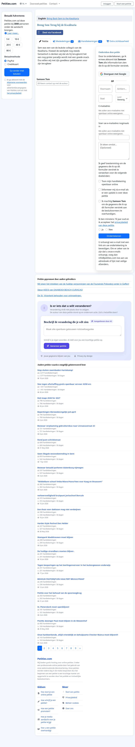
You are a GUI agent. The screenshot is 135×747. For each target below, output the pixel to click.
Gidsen (41, 687)
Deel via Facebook (49, 32)
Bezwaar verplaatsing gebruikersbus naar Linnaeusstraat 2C (66, 426)
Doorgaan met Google (113, 74)
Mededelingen (63, 41)
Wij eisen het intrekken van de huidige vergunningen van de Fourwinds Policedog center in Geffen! (83, 284)
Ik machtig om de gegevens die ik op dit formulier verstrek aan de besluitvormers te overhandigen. (114, 207)
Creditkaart (12, 64)
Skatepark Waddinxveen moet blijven (55, 537)
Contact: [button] (53, 3)
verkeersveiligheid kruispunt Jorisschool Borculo (60, 495)
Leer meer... (11, 33)
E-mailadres (104, 106)
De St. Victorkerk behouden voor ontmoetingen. (59, 296)
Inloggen (107, 3)
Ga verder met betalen (17, 72)
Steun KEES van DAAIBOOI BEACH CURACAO (60, 290)
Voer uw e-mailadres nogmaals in (114, 125)
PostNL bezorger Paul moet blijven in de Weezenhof (62, 621)
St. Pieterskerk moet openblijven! (53, 607)
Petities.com (9, 3)
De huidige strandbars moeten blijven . (56, 551)
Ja (102, 229)
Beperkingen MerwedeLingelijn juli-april (56, 412)
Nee (111, 229)
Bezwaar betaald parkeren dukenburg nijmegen (60, 467)
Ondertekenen (114, 236)
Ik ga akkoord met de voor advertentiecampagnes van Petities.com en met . (17, 86)
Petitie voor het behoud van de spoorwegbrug (59, 593)
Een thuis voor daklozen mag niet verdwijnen (59, 509)
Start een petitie (124, 3)
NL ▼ (23, 3)
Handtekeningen (90, 41)
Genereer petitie (56, 346)
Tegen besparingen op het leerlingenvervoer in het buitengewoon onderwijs (73, 565)
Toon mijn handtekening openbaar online (114, 183)
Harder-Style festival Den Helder (52, 523)
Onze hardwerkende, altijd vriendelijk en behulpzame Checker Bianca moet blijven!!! (77, 634)
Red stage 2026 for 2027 (48, 398)
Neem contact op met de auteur (53, 83)
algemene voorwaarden (17, 82)
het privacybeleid (14, 93)
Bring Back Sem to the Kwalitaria (63, 18)
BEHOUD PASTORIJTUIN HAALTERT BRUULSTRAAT (60, 579)
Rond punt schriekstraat (48, 440)
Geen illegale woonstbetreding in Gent (55, 453)
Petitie (43, 41)
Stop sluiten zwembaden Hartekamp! (55, 370)
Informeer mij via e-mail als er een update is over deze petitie (115, 192)
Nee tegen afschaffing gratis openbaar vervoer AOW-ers (64, 384)
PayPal (10, 60)
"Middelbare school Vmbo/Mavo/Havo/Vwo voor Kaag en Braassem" (69, 481)
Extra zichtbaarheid (118, 41)
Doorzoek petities (38, 3)
